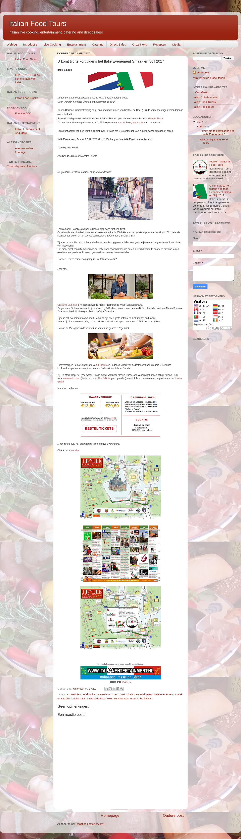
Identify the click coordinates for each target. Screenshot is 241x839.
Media (176, 44)
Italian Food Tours (37, 23)
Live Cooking (52, 44)
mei (202, 126)
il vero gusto (119, 694)
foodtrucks (138, 122)
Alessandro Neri (71, 378)
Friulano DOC (23, 113)
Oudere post (173, 815)
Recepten (159, 44)
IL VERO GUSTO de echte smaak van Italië (27, 78)
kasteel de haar (96, 698)
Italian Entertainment (205, 97)
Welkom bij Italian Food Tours (220, 163)
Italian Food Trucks (26, 97)
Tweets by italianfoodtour (22, 166)
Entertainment (76, 44)
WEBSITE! (126, 682)
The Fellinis (104, 378)
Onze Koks (139, 44)
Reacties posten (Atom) (90, 823)
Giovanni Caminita (67, 304)
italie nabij (80, 698)
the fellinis (145, 698)
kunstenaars (121, 698)
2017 (200, 121)
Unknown (203, 72)
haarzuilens (103, 694)
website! (75, 450)
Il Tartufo (102, 365)
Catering (98, 44)
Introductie (30, 44)
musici (121, 122)
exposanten (74, 694)
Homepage (110, 815)
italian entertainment (140, 694)
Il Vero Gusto (200, 92)
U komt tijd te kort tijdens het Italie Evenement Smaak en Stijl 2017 (220, 190)
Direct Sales (118, 44)
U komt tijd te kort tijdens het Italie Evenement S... (217, 132)
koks (109, 698)
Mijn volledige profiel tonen (209, 77)
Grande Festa (155, 118)
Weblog (12, 44)
